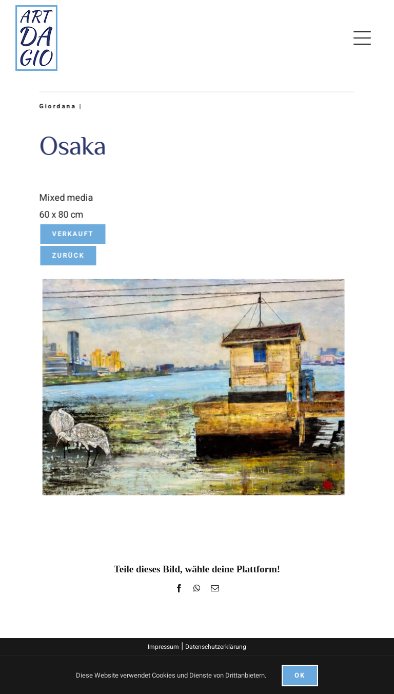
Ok (299, 675)
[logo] (36, 9)
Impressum (163, 646)
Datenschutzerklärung (215, 646)
